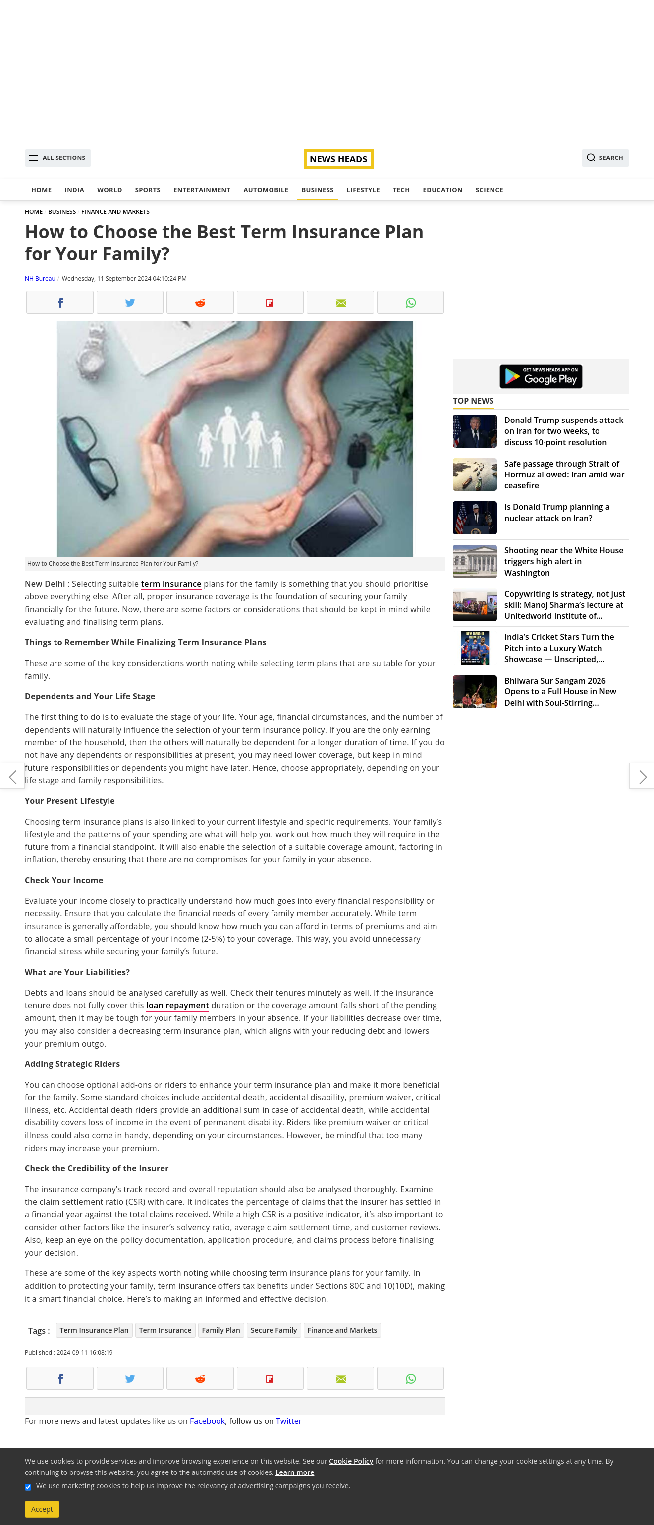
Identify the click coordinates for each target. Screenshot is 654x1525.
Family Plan (221, 1330)
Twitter (289, 1421)
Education (443, 189)
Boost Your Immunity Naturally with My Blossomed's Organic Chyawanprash (12, 776)
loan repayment (177, 1005)
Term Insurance (165, 1330)
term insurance (171, 583)
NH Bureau (40, 278)
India (74, 189)
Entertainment (201, 189)
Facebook (207, 1421)
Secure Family (274, 1330)
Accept (42, 1509)
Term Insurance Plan (94, 1330)
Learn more (294, 1472)
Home (41, 189)
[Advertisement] (327, 69)
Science (489, 189)
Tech (401, 189)
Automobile (265, 189)
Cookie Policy (351, 1461)
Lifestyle (363, 189)
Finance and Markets (343, 1330)
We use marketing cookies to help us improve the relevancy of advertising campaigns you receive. (193, 1485)
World (109, 189)
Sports (148, 189)
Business (317, 189)
